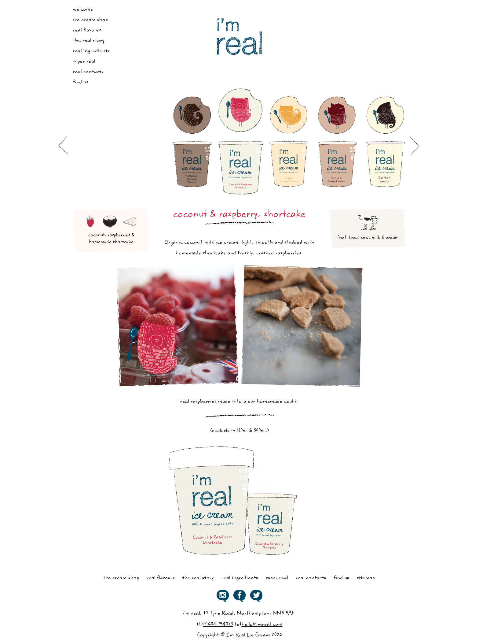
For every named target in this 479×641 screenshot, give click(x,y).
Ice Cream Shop (90, 20)
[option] (192, 143)
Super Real (84, 61)
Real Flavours (87, 30)
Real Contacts (88, 72)
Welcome (83, 9)
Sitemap (366, 578)
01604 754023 (218, 624)
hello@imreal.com (262, 624)
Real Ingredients (91, 51)
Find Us (80, 82)
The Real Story (88, 41)
